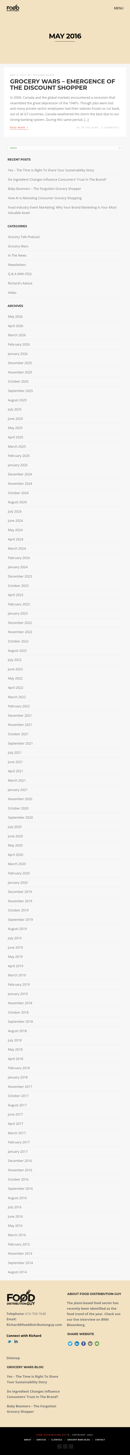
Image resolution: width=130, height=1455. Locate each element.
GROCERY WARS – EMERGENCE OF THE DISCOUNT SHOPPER (62, 84)
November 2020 (20, 799)
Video (12, 292)
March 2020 (17, 864)
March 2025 (17, 446)
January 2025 (18, 465)
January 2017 (18, 1151)
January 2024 (18, 567)
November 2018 (20, 1003)
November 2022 (20, 632)
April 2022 (15, 687)
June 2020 (15, 836)
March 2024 (17, 548)
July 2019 (14, 938)
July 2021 (14, 752)
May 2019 (15, 956)
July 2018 (14, 1040)
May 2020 (15, 845)
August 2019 (17, 929)
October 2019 (18, 910)
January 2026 (18, 354)
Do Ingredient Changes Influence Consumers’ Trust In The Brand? (57, 179)
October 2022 (18, 641)
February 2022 (19, 706)
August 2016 (17, 1198)
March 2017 (17, 1133)
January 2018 (18, 1077)
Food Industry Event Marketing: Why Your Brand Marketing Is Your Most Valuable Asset (62, 210)
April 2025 (15, 437)
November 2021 (20, 724)
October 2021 (18, 734)
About (27, 1439)
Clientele (56, 1439)
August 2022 (17, 650)
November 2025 (20, 372)
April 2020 (15, 854)
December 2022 (20, 623)
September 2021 (20, 743)
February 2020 (19, 873)
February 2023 (19, 604)
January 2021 (18, 790)
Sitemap (13, 1358)
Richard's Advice (20, 283)
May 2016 (15, 1225)
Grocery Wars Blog (78, 1439)
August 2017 (17, 1105)
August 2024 (17, 502)
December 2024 (20, 474)
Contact (100, 1439)
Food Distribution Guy (51, 1435)
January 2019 (18, 994)
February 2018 (19, 1068)
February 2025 (19, 455)
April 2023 (15, 595)
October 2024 (18, 493)
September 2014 (20, 1263)
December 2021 (20, 715)
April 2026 (15, 326)
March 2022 (17, 697)
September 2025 (20, 391)
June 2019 (15, 947)
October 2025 (18, 381)
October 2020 (18, 808)
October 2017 (18, 1096)
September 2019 (20, 919)
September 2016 (20, 1188)
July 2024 (14, 511)
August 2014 (17, 1272)
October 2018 (18, 1012)
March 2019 (17, 975)
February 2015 (19, 1244)
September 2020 (20, 817)
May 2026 (15, 316)
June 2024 (15, 520)
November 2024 (20, 483)
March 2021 (17, 780)
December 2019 (20, 892)
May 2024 (15, 530)
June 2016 (15, 1216)
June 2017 (15, 1114)
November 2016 (20, 1170)
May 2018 (15, 1049)
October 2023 (18, 585)
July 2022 (14, 660)
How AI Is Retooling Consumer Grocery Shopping (45, 198)
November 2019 (20, 901)
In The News (90, 127)
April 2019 (15, 966)
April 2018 (15, 1059)
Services (41, 1439)
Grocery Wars (18, 246)
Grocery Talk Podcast (24, 237)
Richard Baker (44, 75)
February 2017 (19, 1142)
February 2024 (19, 558)
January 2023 (18, 613)
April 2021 (15, 771)
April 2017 (15, 1123)
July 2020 (14, 827)
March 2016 (17, 1235)
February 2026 (19, 344)
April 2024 (15, 539)
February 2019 (19, 984)
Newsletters (17, 265)
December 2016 (20, 1160)
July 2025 (14, 409)
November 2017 (20, 1086)
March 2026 (17, 335)
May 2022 (15, 678)
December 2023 (20, 576)
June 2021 (15, 762)
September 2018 (20, 1021)
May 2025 (15, 428)
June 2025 (15, 418)
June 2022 (15, 669)
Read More (19, 127)
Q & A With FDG (20, 274)
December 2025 (20, 363)
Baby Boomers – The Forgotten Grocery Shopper (44, 188)
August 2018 (17, 1031)
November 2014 (20, 1253)
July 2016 (14, 1207)
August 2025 (17, 400)
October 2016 (18, 1179)
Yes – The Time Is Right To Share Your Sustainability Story (51, 170)
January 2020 (18, 882)
